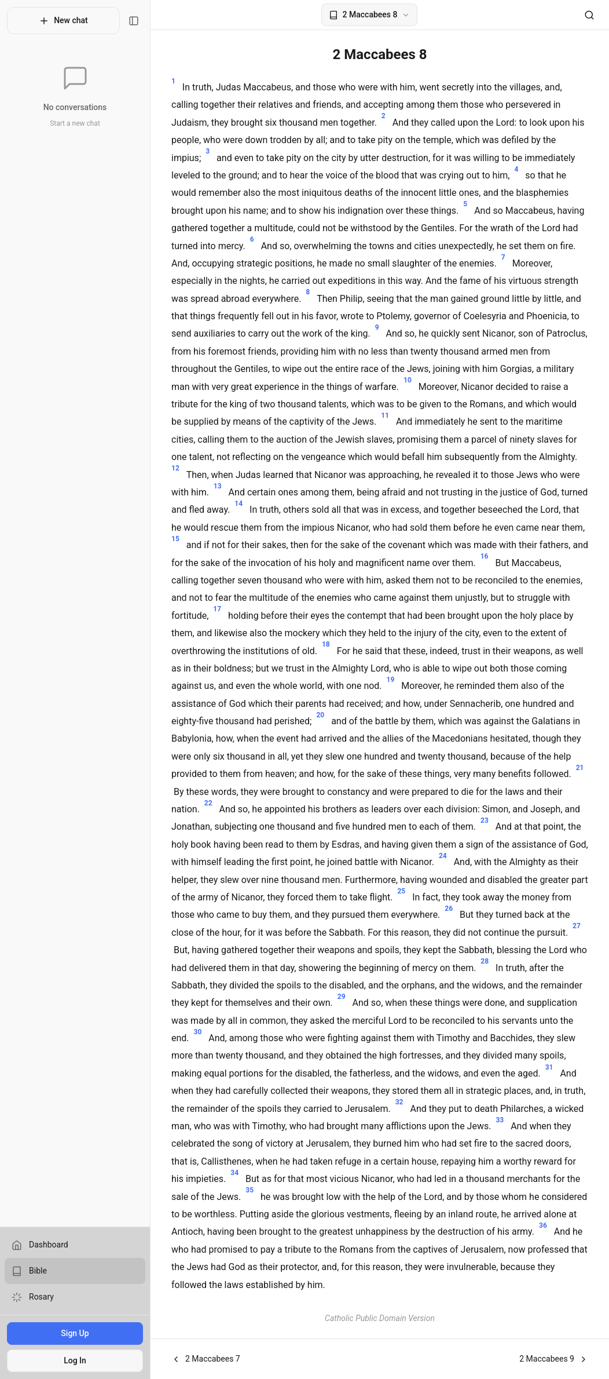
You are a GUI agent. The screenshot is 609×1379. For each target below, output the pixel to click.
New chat (63, 21)
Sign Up (75, 1333)
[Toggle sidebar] (133, 21)
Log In (75, 1360)
